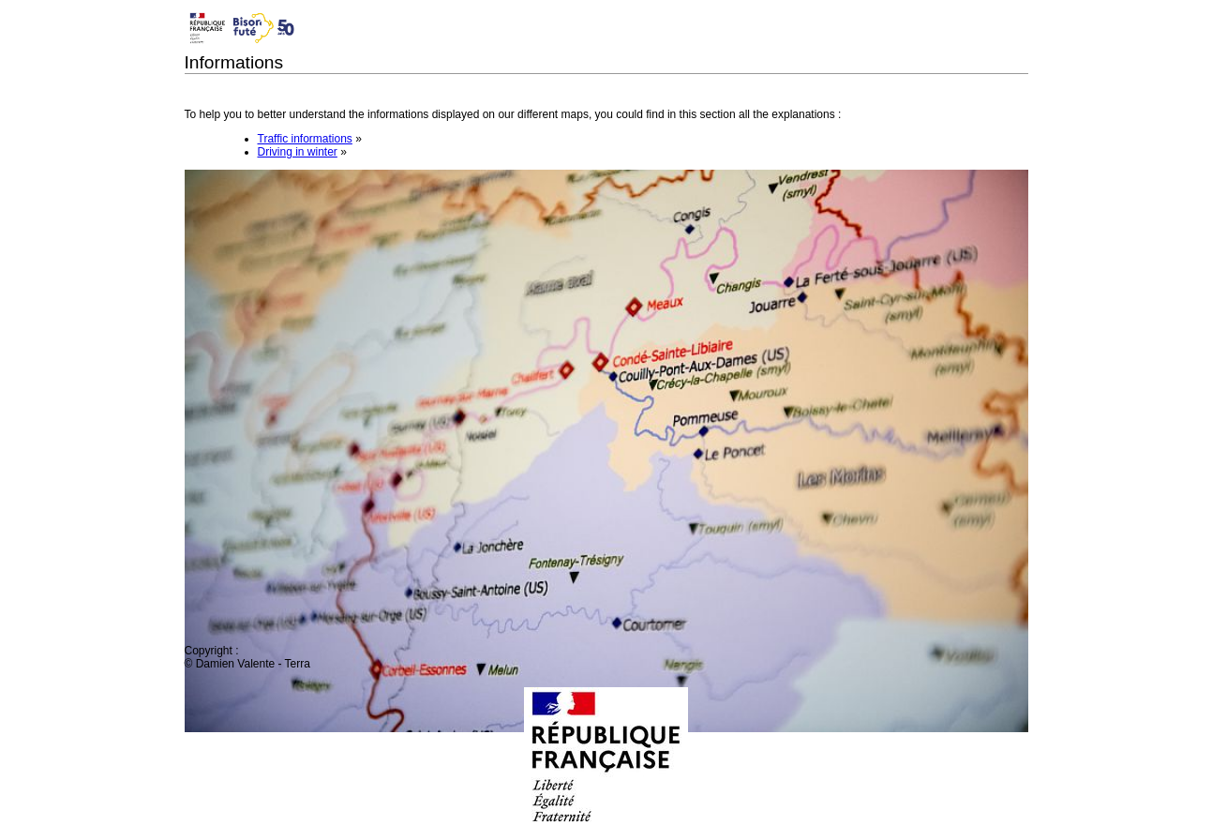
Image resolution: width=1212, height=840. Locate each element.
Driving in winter (297, 151)
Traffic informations (305, 138)
